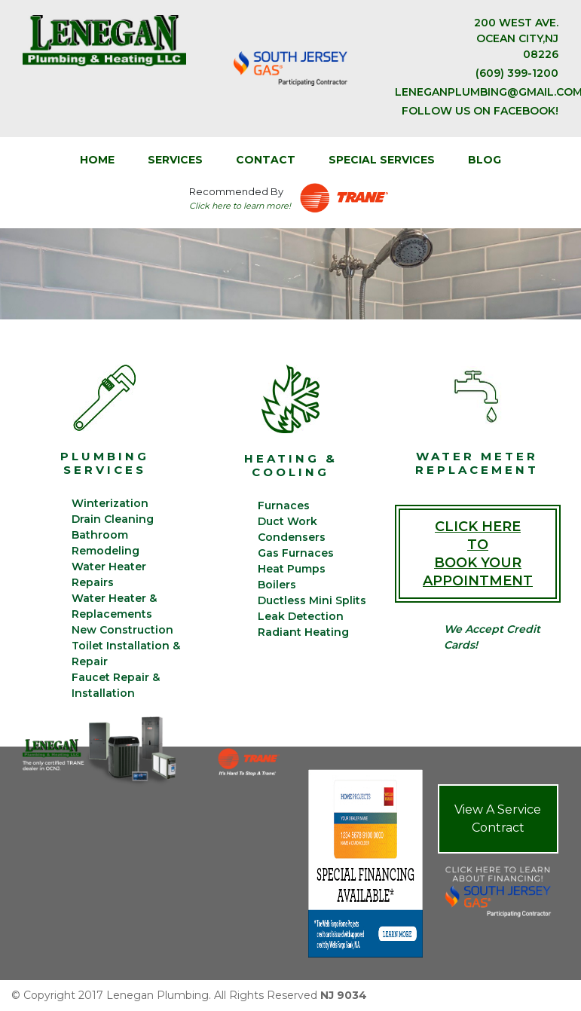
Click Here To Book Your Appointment (478, 553)
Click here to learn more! (240, 205)
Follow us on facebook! (480, 111)
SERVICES (175, 159)
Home (97, 159)
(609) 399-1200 (517, 73)
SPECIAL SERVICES (382, 159)
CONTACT (265, 159)
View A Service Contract (497, 818)
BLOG (484, 159)
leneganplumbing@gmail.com (476, 92)
